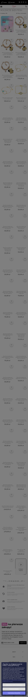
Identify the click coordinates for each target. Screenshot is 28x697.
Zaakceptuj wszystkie (14, 693)
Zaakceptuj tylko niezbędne (14, 685)
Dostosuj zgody (14, 689)
